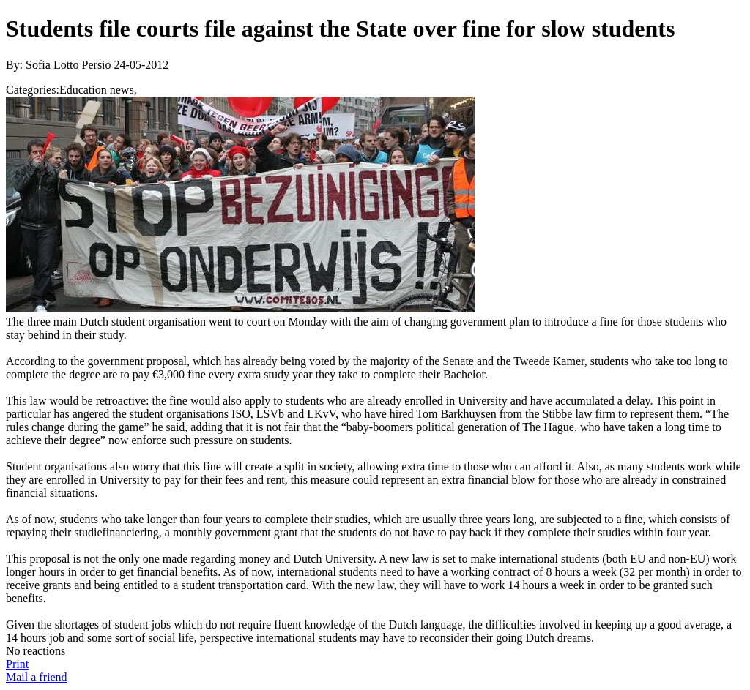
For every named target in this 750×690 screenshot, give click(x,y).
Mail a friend (36, 677)
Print (17, 664)
